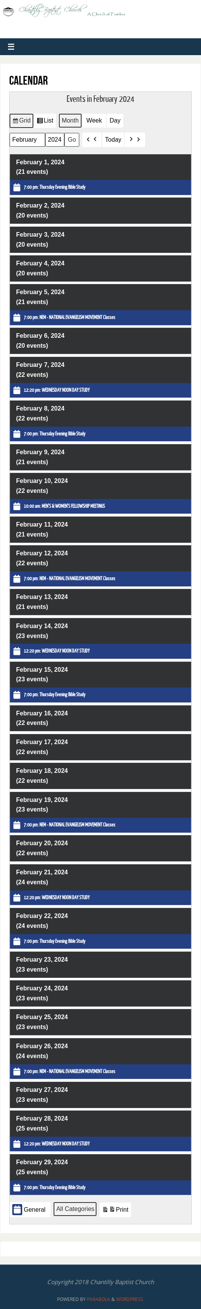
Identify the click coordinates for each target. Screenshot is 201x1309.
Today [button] (113, 139)
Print (114, 1210)
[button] (91, 140)
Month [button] (70, 120)
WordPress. (130, 1299)
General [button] (29, 1209)
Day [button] (114, 120)
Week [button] (94, 120)
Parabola (98, 1299)
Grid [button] (21, 122)
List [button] (44, 122)
